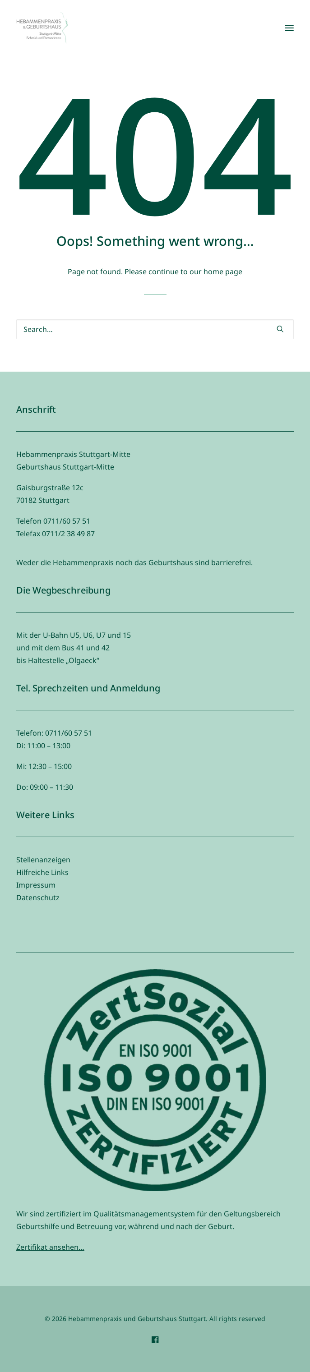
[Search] (155, 329)
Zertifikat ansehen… (50, 1247)
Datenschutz (38, 897)
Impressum (36, 885)
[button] (289, 28)
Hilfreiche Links (42, 872)
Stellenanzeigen (43, 860)
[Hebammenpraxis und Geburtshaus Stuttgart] (42, 28)
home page (223, 271)
